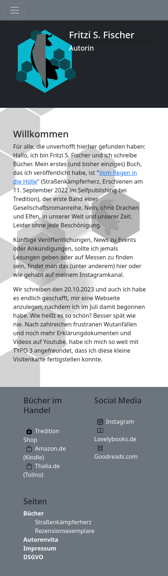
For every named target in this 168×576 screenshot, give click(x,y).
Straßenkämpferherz (63, 522)
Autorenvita (40, 540)
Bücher (33, 513)
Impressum (39, 548)
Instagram (120, 422)
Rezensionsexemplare (64, 531)
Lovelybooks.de (115, 439)
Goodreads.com (116, 456)
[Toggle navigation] (14, 10)
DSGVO (33, 557)
